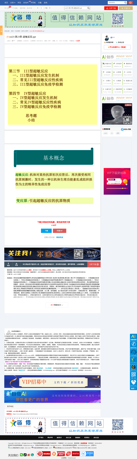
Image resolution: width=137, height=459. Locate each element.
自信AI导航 (126, 129)
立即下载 (111, 8)
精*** (13, 41)
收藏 (14, 8)
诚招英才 (59, 437)
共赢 (40, 3)
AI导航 (33, 3)
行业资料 (17, 31)
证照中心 (93, 445)
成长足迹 (96, 437)
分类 (12, 3)
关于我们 (40, 437)
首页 (6, 3)
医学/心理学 (25, 31)
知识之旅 (68, 437)
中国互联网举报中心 (39, 448)
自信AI (25, 2)
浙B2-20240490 (92, 448)
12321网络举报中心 (15, 448)
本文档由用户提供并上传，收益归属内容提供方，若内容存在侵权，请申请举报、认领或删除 (53, 264)
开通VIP (125, 8)
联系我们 (86, 437)
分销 (7, 8)
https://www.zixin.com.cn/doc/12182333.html (25, 414)
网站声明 (50, 437)
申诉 (29, 8)
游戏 (45, 3)
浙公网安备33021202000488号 (63, 448)
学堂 (19, 3)
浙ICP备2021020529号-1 (81, 448)
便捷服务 (77, 437)
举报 (22, 8)
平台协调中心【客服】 (117, 47)
